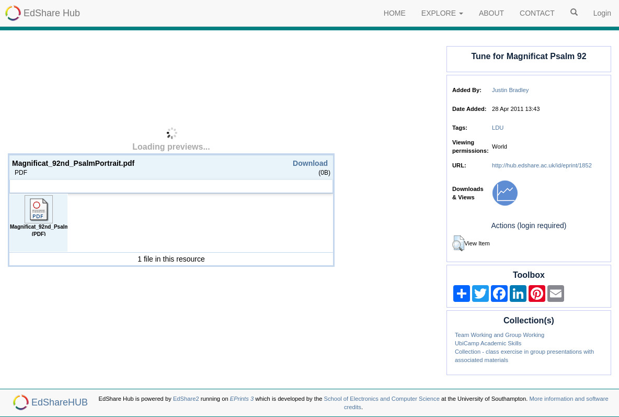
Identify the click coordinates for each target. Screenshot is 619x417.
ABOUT (491, 13)
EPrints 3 (242, 399)
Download (310, 163)
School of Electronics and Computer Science (381, 399)
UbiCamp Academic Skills (488, 343)
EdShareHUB (59, 402)
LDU (497, 128)
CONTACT (537, 13)
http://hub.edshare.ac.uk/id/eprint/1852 (542, 165)
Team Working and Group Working (499, 335)
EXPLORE (442, 13)
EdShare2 (186, 399)
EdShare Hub (52, 13)
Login (602, 13)
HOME (395, 13)
